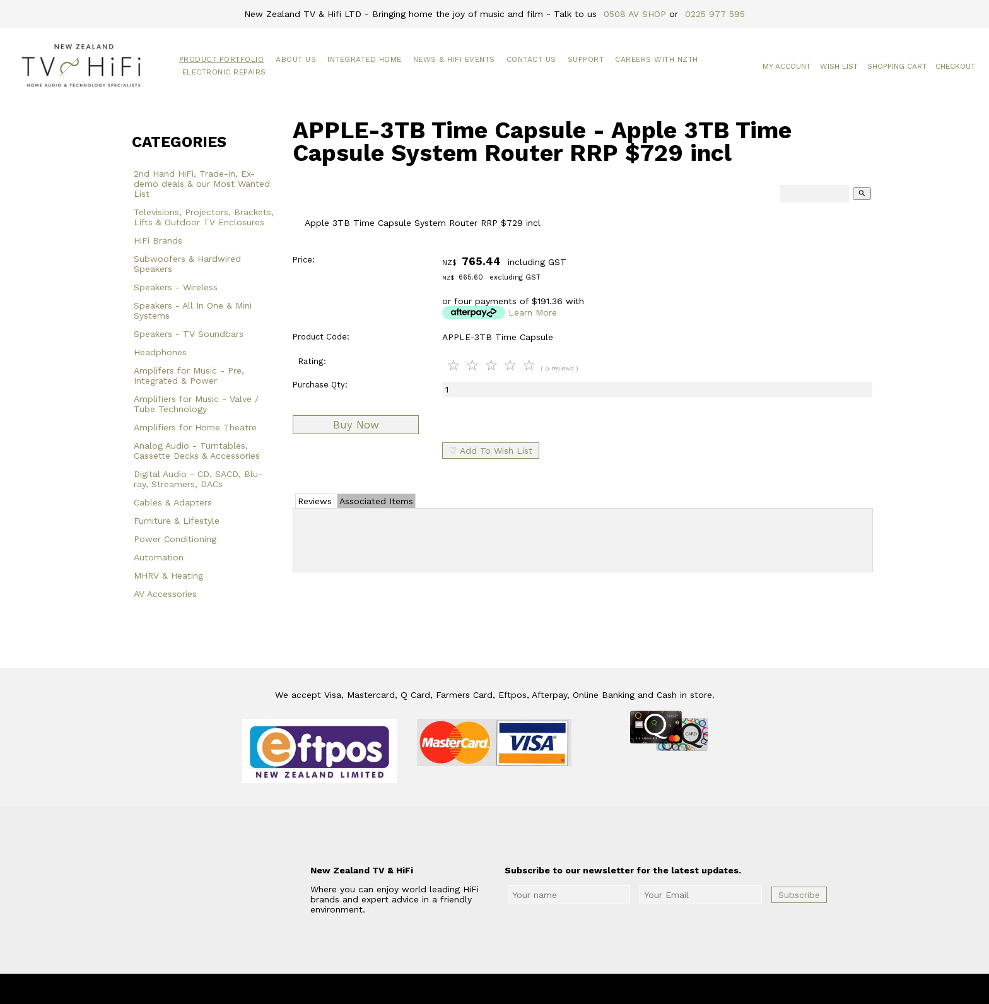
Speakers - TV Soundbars (188, 334)
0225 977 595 (715, 14)
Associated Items (376, 501)
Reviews (315, 501)
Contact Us (531, 59)
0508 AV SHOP (635, 14)
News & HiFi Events (454, 59)
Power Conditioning (175, 539)
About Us (296, 59)
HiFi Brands (158, 240)
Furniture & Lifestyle (176, 521)
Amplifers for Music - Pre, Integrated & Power (189, 375)
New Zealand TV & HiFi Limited (528, 988)
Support (586, 59)
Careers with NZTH (656, 59)
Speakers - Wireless (176, 287)
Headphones (160, 352)
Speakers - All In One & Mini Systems (193, 310)
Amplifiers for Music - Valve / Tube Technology (196, 404)
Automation (159, 557)
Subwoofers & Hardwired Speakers (187, 264)
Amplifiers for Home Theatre (195, 427)
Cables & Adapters (173, 502)
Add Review (583, 538)
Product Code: (321, 336)
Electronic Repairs (224, 72)
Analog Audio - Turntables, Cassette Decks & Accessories (197, 450)
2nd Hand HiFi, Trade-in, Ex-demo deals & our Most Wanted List (202, 183)
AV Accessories (165, 594)
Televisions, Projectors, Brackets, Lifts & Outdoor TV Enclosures (204, 217)
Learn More (532, 312)
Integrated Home (364, 59)
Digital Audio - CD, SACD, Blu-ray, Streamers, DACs (198, 479)
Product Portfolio (221, 59)
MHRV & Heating (168, 575)
